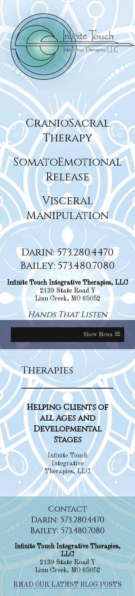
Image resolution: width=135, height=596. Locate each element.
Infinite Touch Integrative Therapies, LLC (67, 463)
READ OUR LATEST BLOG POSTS (67, 585)
